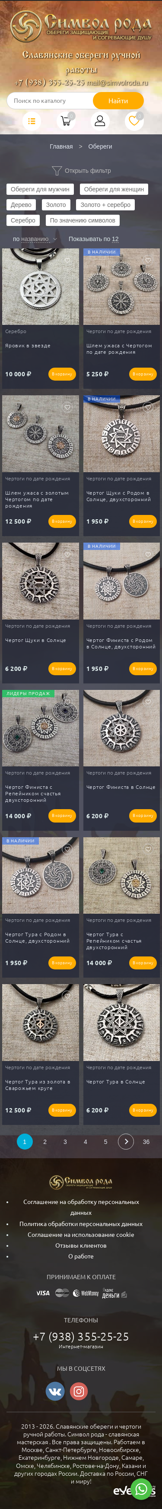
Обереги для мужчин (40, 189)
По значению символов (82, 220)
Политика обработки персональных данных (81, 1223)
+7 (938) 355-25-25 (49, 83)
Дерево (21, 204)
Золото (56, 204)
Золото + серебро (105, 204)
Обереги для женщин (114, 189)
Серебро (23, 220)
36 (146, 1141)
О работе (81, 1256)
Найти (118, 101)
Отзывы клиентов (81, 1245)
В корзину (62, 374)
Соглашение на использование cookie (81, 1234)
